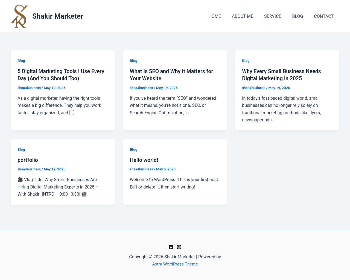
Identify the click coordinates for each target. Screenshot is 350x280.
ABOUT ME (250, 16)
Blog (21, 60)
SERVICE (278, 16)
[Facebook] (170, 247)
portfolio (28, 159)
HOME (224, 16)
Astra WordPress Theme (175, 264)
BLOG (300, 16)
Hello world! (144, 159)
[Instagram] (179, 247)
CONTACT (325, 16)
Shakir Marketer (57, 16)
